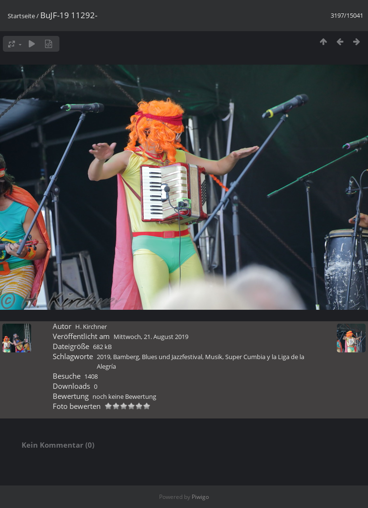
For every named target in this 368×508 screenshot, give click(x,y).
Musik (213, 356)
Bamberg (126, 356)
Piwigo (200, 497)
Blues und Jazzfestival (172, 356)
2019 (103, 356)
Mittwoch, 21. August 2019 (151, 336)
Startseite (21, 15)
